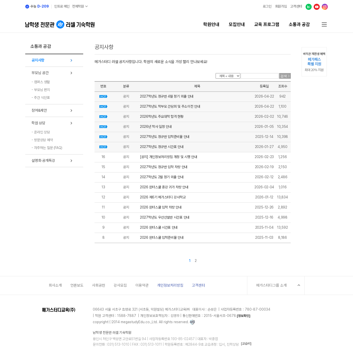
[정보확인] (243, 316)
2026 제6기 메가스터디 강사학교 (163, 197)
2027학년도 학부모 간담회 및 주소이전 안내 (170, 106)
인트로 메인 (62, 6)
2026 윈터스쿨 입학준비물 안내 (162, 237)
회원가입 (281, 6)
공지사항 (38, 60)
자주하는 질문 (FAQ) (48, 148)
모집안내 (237, 24)
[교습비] (246, 343)
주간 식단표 (42, 98)
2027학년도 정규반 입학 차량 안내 (163, 167)
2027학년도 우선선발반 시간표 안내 (164, 217)
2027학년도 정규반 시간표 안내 (162, 147)
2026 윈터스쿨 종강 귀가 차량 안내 (164, 187)
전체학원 (78, 6)
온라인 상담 (42, 132)
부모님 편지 (42, 90)
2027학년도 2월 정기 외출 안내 (161, 177)
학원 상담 (38, 123)
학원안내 (211, 24)
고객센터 (296, 6)
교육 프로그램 (266, 24)
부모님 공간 (40, 73)
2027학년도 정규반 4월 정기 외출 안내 (166, 96)
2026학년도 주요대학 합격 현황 (162, 116)
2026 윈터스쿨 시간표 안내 (159, 227)
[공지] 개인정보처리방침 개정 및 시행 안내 (168, 157)
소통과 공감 (299, 24)
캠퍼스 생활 (42, 82)
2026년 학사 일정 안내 (156, 127)
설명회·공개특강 (43, 160)
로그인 (267, 6)
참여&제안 (39, 110)
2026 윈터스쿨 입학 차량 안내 (161, 207)
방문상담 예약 (43, 140)
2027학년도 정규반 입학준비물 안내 (164, 137)
